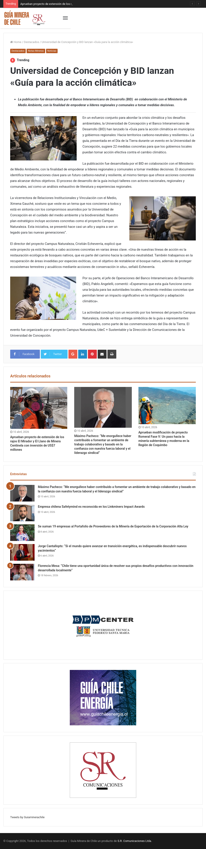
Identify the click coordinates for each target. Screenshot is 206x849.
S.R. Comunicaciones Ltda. (135, 841)
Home (15, 42)
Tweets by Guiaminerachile (27, 817)
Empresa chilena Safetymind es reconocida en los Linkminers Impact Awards (91, 506)
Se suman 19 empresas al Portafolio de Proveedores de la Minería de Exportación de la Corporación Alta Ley (113, 526)
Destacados (31, 42)
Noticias (51, 50)
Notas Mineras (36, 50)
